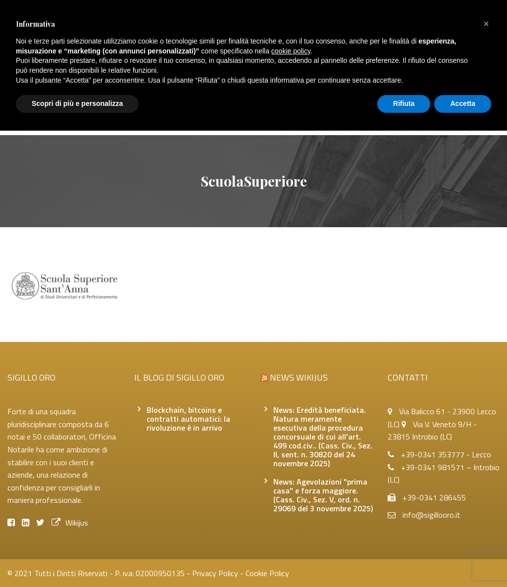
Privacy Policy (215, 573)
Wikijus (69, 523)
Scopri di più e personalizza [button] (77, 103)
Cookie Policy (267, 573)
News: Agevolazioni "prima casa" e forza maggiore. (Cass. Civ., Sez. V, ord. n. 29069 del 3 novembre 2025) (323, 495)
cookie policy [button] (290, 51)
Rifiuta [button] (404, 103)
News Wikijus (299, 377)
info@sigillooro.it (431, 515)
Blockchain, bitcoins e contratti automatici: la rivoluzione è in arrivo (188, 419)
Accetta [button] (462, 103)
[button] (486, 24)
